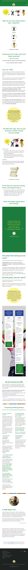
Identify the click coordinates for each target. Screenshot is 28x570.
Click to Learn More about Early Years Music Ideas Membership (19, 368)
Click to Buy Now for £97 (8, 344)
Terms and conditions (6, 552)
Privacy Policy (4, 553)
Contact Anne (4, 551)
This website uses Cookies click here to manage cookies (7, 556)
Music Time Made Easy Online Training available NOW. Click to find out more (14, 1)
